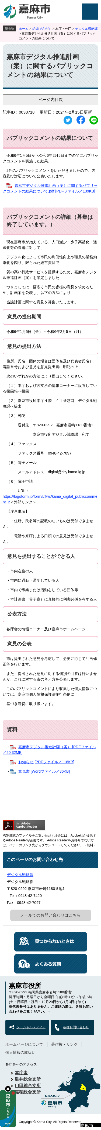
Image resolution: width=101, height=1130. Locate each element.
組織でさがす (42, 29)
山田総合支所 (28, 1085)
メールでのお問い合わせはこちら (50, 915)
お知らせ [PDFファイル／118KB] (46, 762)
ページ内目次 (51, 99)
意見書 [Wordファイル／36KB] (44, 771)
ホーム (24, 29)
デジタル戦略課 (86, 29)
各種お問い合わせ (76, 1027)
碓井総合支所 (28, 1079)
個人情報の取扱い (20, 1052)
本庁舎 (21, 1072)
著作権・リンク (64, 1044)
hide (8, 1089)
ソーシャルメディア (31, 1027)
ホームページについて (24, 1044)
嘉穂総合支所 (28, 1092)
